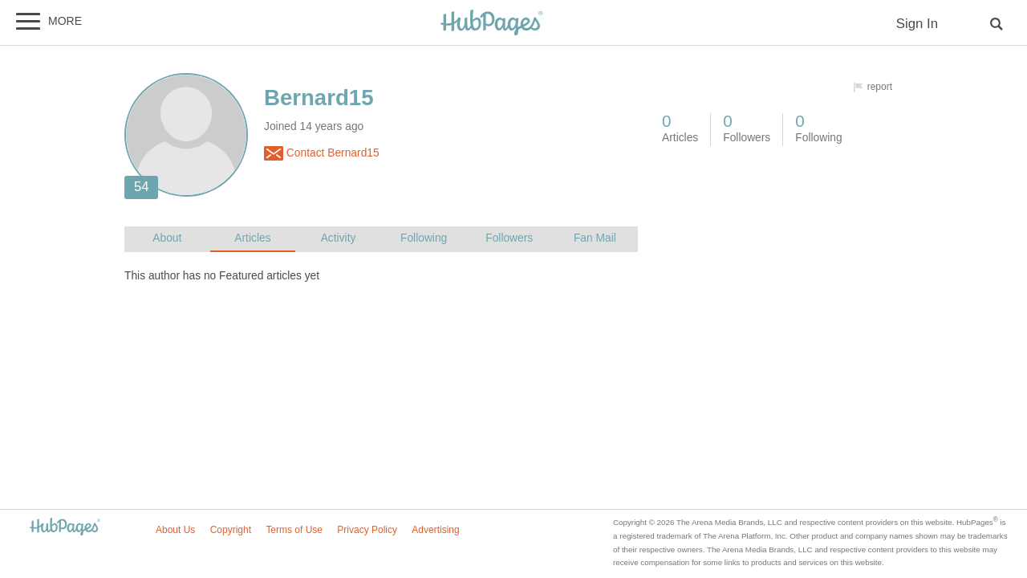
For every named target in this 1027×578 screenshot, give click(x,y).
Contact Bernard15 (322, 153)
